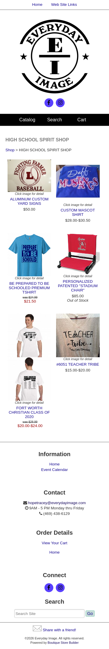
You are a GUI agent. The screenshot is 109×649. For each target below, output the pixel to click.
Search (54, 119)
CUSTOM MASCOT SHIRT (77, 212)
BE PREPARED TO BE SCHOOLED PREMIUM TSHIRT (29, 287)
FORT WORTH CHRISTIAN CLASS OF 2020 (29, 412)
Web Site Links (64, 4)
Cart (81, 119)
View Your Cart (54, 543)
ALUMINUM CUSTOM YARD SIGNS (29, 201)
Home (37, 4)
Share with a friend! (59, 630)
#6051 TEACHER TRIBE (77, 364)
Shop (10, 150)
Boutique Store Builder (63, 642)
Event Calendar (54, 469)
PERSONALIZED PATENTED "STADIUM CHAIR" (78, 285)
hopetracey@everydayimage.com (57, 503)
